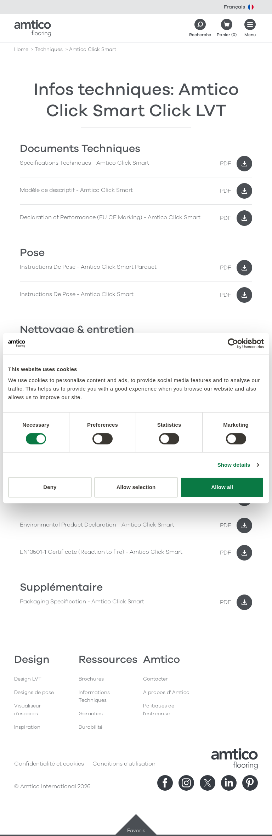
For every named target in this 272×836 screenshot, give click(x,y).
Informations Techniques (94, 696)
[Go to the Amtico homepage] (32, 28)
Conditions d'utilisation (123, 764)
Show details (233, 465)
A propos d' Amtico (166, 692)
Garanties (91, 713)
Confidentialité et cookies (49, 764)
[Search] (200, 28)
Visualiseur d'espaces (27, 710)
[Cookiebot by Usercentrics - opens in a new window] (233, 343)
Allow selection (136, 487)
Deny (49, 487)
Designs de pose (34, 692)
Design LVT (27, 679)
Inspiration (27, 727)
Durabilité (90, 727)
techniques (49, 49)
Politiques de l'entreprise (158, 710)
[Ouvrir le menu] (250, 28)
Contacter (155, 679)
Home (21, 49)
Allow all (222, 487)
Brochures (91, 679)
